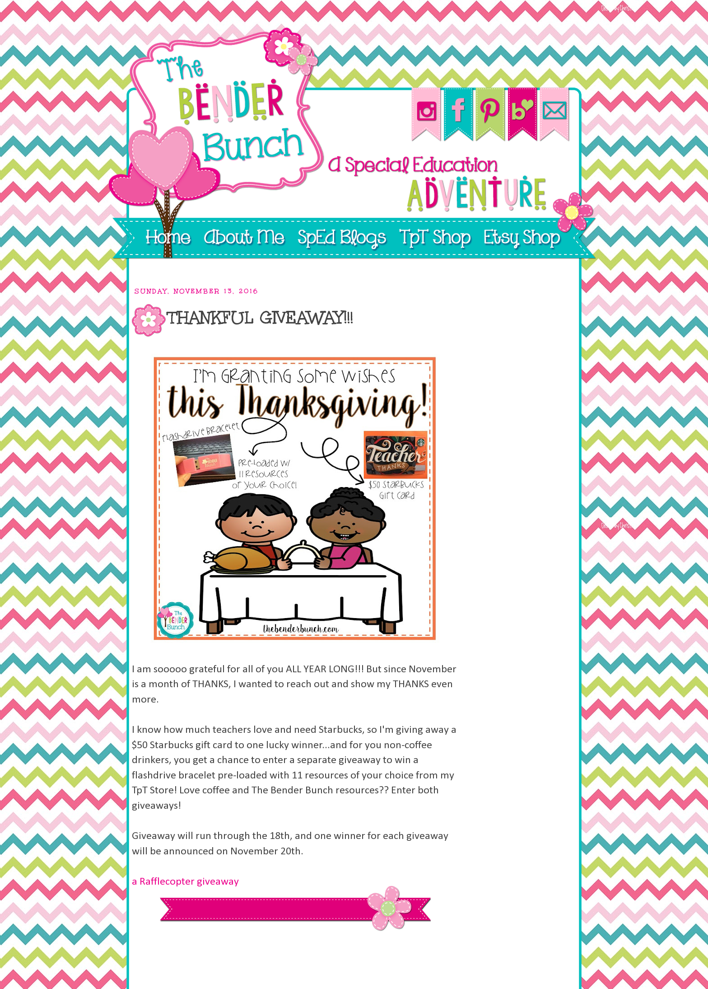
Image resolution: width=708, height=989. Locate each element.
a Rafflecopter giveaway (185, 882)
